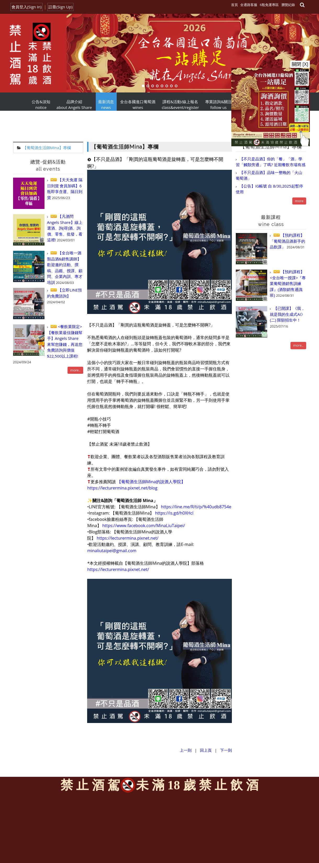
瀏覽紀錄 (288, 4)
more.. (75, 370)
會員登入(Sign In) (27, 6)
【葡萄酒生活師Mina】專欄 (47, 147)
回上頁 (206, 750)
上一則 (186, 750)
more (299, 201)
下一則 (226, 750)
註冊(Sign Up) (60, 6)
